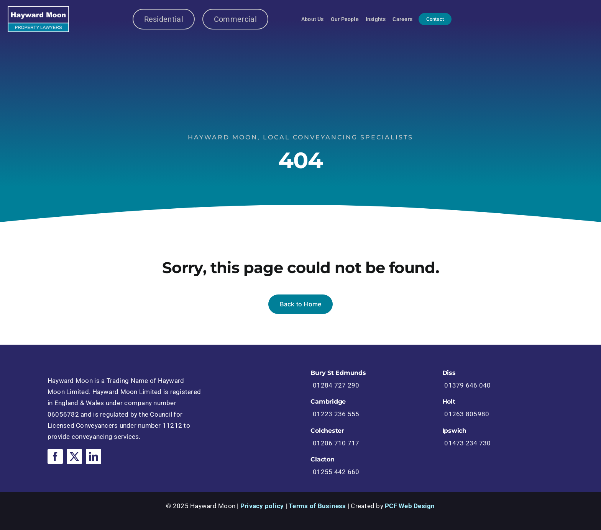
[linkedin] (93, 456)
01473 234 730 (467, 443)
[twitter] (74, 456)
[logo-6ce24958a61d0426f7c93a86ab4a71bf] (38, 9)
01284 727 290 (336, 385)
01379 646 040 (467, 385)
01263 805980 (466, 414)
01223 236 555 (336, 414)
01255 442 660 (336, 472)
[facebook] (55, 456)
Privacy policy (262, 506)
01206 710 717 (336, 443)
